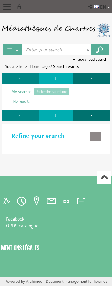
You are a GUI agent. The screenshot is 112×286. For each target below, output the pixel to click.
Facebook (15, 218)
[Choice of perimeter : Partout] (12, 49)
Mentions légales (20, 248)
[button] (90, 6)
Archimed (34, 281)
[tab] (7, 201)
